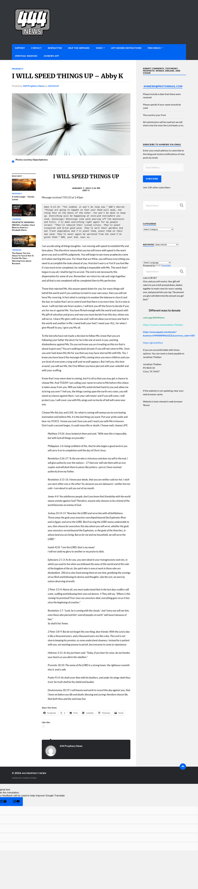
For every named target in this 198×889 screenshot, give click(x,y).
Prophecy (18, 68)
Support (20, 48)
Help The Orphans (79, 48)
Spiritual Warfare (26, 56)
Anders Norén (30, 778)
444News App (51, 56)
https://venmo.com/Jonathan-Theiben (163, 324)
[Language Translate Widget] (157, 262)
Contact (36, 48)
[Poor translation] (16, 801)
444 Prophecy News (33, 85)
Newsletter (55, 48)
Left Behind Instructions (126, 48)
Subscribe (152, 179)
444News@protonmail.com (163, 86)
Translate (163, 265)
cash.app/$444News (154, 317)
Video (99, 48)
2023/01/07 (54, 85)
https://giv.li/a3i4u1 (153, 342)
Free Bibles (154, 48)
